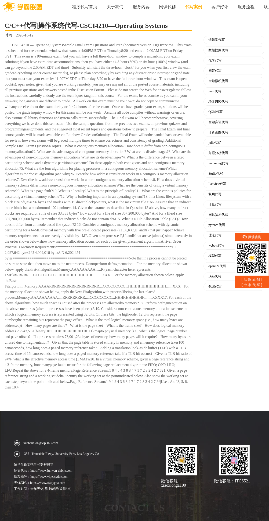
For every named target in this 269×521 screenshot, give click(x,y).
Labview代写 (217, 184)
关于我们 (115, 6)
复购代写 (215, 194)
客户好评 (219, 6)
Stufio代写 (215, 173)
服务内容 (141, 6)
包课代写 (215, 286)
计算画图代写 (218, 132)
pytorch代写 (216, 225)
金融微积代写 (218, 81)
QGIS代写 (215, 112)
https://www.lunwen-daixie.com (51, 470)
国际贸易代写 (218, 214)
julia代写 (214, 142)
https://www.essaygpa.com (47, 483)
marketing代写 (218, 163)
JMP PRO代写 (218, 101)
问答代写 (215, 70)
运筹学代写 (216, 40)
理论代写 (215, 235)
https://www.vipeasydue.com (49, 476)
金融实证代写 (218, 122)
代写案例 (193, 6)
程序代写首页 (84, 6)
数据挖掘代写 (218, 50)
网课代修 (167, 6)
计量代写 (215, 204)
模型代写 (215, 256)
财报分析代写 (218, 153)
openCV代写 (217, 266)
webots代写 (216, 245)
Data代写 (214, 276)
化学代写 (215, 60)
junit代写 (214, 91)
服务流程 (246, 6)
